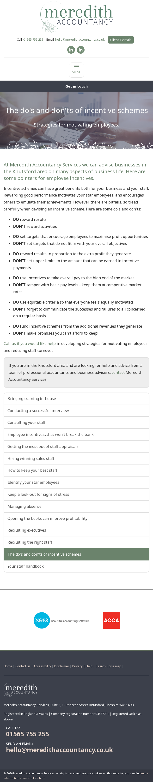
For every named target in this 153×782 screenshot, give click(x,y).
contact (118, 372)
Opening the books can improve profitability (47, 518)
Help (89, 666)
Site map (115, 666)
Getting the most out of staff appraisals (43, 446)
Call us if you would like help (30, 343)
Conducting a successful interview (38, 410)
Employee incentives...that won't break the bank (50, 434)
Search (101, 666)
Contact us (23, 666)
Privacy (77, 666)
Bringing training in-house (31, 398)
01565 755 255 (33, 39)
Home (8, 666)
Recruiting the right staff (29, 542)
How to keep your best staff (32, 470)
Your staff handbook (25, 566)
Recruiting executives (26, 530)
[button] (76, 86)
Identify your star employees (33, 482)
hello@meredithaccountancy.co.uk (80, 39)
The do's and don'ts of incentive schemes (44, 554)
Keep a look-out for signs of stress (38, 494)
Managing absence (24, 506)
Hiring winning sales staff (30, 458)
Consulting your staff (26, 422)
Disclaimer (61, 666)
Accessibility (42, 666)
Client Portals (120, 40)
